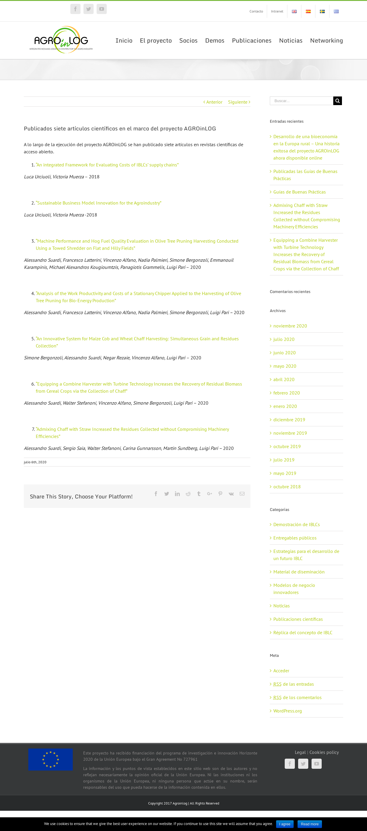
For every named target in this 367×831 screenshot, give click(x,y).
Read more (309, 824)
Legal (300, 752)
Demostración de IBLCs (296, 524)
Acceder (281, 670)
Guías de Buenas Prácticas (299, 192)
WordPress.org (287, 711)
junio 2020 (284, 353)
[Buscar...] (301, 100)
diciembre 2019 (289, 419)
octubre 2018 (287, 486)
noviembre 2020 (290, 326)
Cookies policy (324, 752)
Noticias (281, 606)
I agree (284, 824)
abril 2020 (284, 379)
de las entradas (293, 684)
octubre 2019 (287, 446)
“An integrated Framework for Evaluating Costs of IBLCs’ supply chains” (107, 165)
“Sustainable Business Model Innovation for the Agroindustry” (98, 203)
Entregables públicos (295, 538)
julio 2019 (284, 460)
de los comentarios (297, 697)
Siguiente (237, 102)
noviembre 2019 (290, 433)
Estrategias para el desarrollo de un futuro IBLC (306, 554)
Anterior (214, 102)
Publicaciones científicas (298, 619)
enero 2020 (285, 406)
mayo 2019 (284, 473)
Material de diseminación (299, 572)
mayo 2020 (284, 366)
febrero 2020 (286, 393)
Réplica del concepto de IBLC (302, 632)
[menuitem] (256, 11)
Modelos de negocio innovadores (294, 588)
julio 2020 (284, 339)
